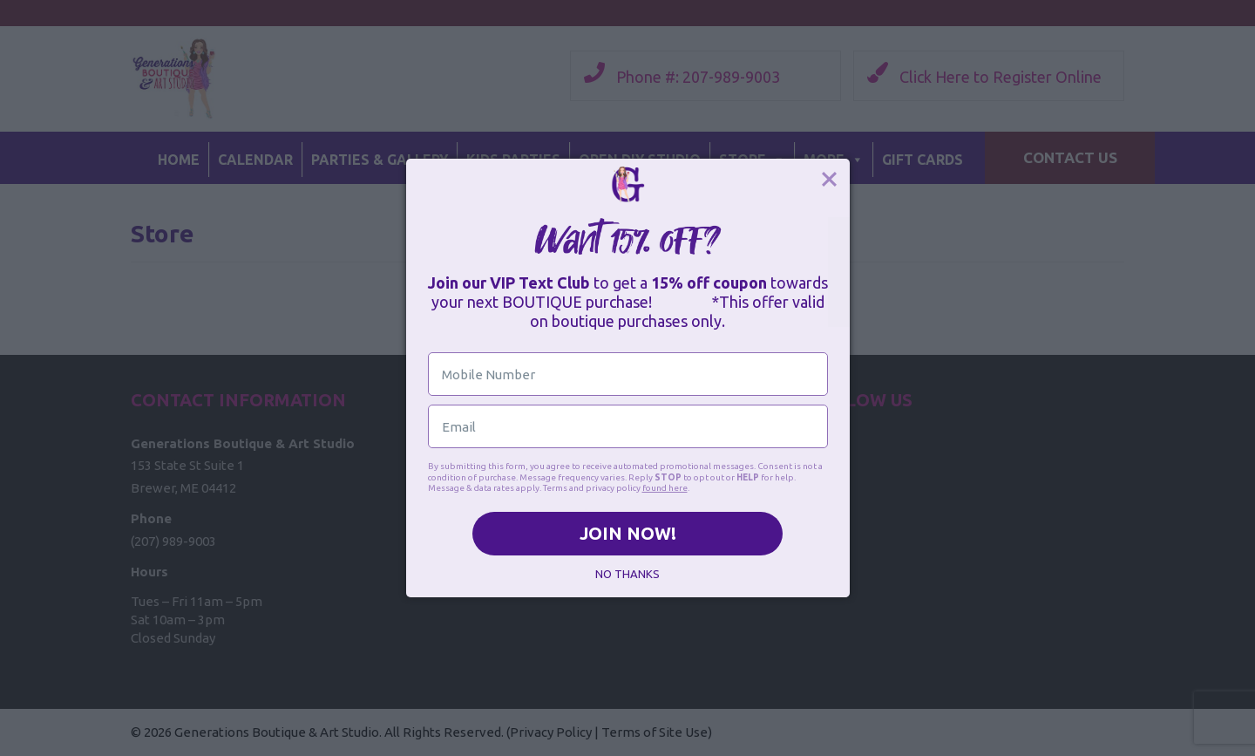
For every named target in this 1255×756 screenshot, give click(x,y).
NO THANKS (627, 574)
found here (665, 488)
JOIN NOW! (628, 533)
